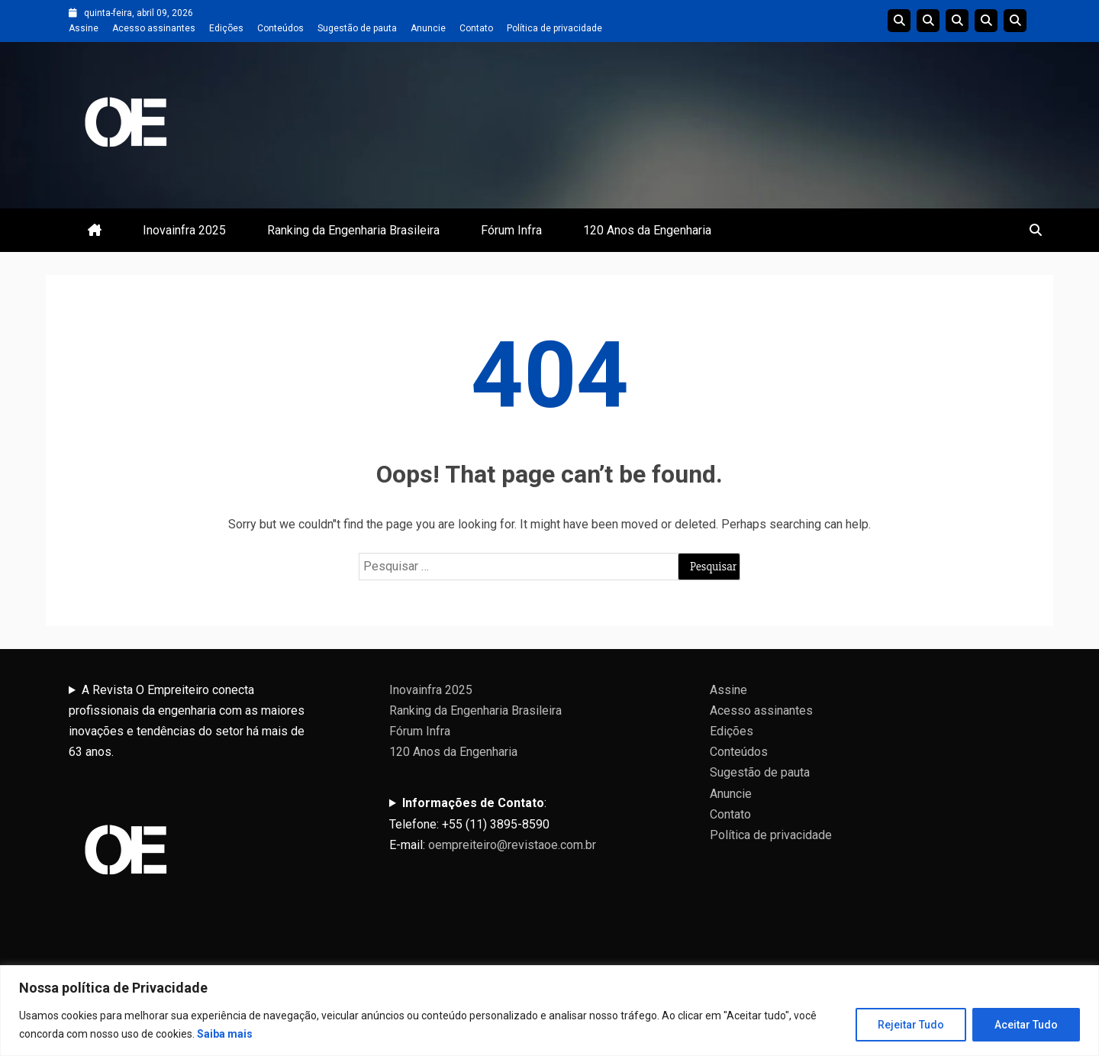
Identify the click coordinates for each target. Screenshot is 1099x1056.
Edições (226, 28)
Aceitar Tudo (1026, 1025)
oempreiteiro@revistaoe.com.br (512, 845)
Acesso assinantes (153, 28)
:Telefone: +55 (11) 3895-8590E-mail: (492, 823)
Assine (83, 28)
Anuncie (428, 28)
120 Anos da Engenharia (647, 230)
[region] (549, 1010)
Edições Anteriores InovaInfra (986, 20)
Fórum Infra (511, 230)
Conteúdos (280, 28)
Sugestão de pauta (357, 28)
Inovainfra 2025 (184, 230)
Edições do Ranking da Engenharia (957, 20)
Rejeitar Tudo (911, 1025)
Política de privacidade (554, 28)
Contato (476, 28)
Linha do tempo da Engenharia (928, 20)
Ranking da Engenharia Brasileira (353, 230)
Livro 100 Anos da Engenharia (1015, 20)
